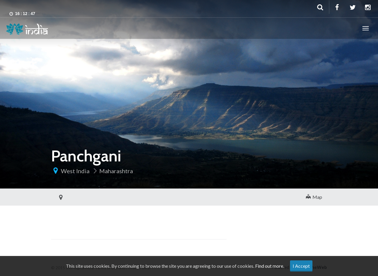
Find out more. (269, 266)
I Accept (301, 266)
